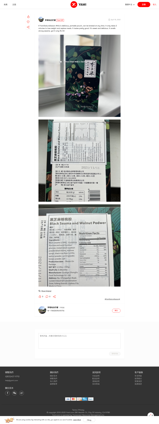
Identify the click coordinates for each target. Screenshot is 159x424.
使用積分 (138, 378)
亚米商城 (96, 384)
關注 (116, 310)
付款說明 (96, 376)
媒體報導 (53, 384)
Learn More (77, 420)
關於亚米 (53, 376)
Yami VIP (60, 20)
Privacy (81, 410)
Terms (74, 410)
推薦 (5, 4)
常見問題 (138, 376)
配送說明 (96, 378)
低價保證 (138, 384)
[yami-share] (28, 24)
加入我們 (53, 381)
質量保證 (138, 381)
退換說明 (96, 381)
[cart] (150, 415)
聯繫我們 (53, 378)
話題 (14, 4)
